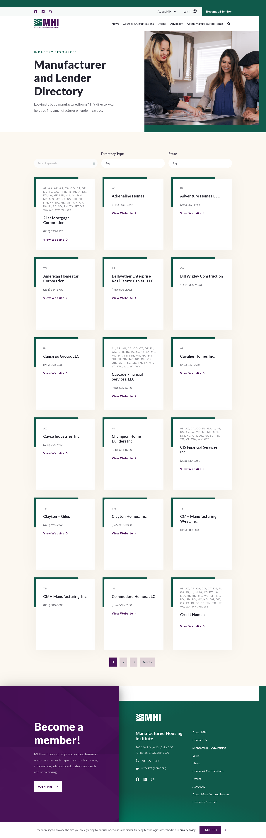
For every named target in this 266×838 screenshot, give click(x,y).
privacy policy (187, 830)
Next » (147, 662)
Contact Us (199, 740)
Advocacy (176, 23)
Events (162, 23)
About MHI (165, 11)
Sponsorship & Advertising (209, 747)
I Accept (210, 830)
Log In (187, 11)
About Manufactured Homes (205, 23)
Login (196, 755)
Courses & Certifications (138, 23)
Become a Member (219, 11)
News (115, 23)
